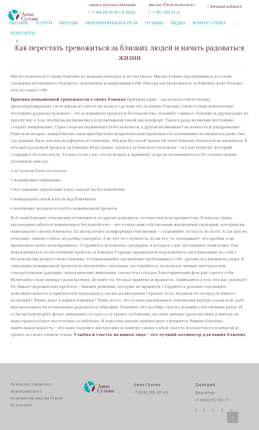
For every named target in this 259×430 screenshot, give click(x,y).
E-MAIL (129, 12)
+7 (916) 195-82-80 (150, 392)
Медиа (177, 22)
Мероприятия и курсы (111, 22)
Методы (68, 22)
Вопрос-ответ (209, 22)
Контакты (23, 32)
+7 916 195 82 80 (105, 12)
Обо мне (18, 22)
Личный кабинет (226, 6)
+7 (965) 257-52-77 (212, 399)
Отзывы (154, 22)
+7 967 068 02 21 (165, 12)
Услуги (43, 22)
